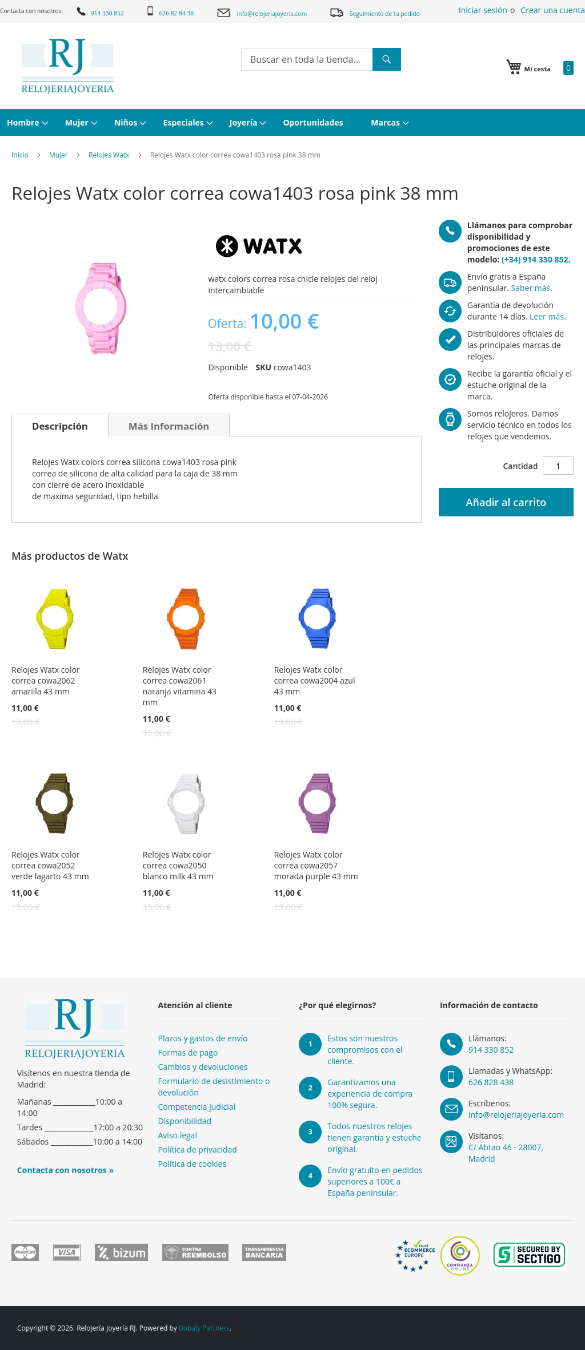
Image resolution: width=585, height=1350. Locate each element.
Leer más (547, 316)
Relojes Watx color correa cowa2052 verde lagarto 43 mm (50, 865)
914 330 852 (99, 11)
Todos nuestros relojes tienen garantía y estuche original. (374, 1137)
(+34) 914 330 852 (535, 259)
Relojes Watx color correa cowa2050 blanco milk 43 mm (178, 865)
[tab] (60, 425)
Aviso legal (177, 1135)
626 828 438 (491, 1082)
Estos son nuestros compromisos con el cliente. (364, 1049)
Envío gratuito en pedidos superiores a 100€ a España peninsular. (374, 1181)
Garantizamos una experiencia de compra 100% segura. (369, 1093)
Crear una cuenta (552, 10)
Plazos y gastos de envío (203, 1038)
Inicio (20, 155)
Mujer (58, 155)
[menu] (292, 122)
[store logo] (67, 66)
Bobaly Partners (204, 1328)
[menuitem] (26, 122)
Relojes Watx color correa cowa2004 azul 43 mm (314, 680)
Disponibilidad (185, 1120)
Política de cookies (192, 1163)
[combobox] (321, 59)
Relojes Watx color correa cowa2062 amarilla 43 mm (45, 680)
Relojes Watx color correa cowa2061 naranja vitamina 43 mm (180, 686)
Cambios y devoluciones (203, 1066)
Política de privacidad (197, 1149)
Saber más (531, 287)
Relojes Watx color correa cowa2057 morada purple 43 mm (316, 865)
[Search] (386, 59)
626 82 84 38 (170, 11)
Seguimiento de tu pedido (374, 12)
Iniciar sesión (483, 10)
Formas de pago (188, 1052)
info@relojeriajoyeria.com (261, 13)
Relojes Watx (109, 155)
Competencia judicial (197, 1106)
